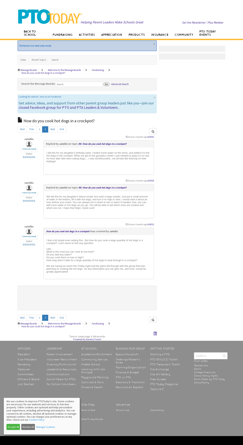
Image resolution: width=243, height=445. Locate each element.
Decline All (28, 427)
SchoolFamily (201, 382)
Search (55, 59)
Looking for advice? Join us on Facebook (40, 96)
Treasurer (23, 369)
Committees (25, 374)
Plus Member (215, 22)
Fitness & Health (92, 387)
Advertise (123, 404)
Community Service (94, 359)
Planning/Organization (131, 367)
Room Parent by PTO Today (209, 379)
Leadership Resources (61, 369)
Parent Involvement (60, 354)
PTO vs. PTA (123, 377)
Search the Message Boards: (38, 83)
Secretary (23, 364)
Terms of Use (122, 410)
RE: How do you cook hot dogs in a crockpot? (102, 143)
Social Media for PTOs (61, 379)
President (23, 354)
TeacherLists (201, 365)
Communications (58, 374)
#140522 (150, 224)
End (62, 129)
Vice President (27, 359)
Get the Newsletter (194, 22)
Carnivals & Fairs (92, 382)
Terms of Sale (88, 410)
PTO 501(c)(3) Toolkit (164, 359)
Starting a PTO (160, 354)
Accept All (13, 427)
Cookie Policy (157, 410)
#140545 (150, 137)
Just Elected (25, 384)
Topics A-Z (157, 389)
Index (23, 59)
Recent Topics (39, 59)
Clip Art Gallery (160, 374)
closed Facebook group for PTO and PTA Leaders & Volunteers (68, 107)
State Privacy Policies (92, 419)
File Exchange (159, 369)
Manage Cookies (45, 426)
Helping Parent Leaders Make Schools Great (111, 22)
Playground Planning (94, 377)
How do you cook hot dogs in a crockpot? (68, 231)
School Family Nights (206, 375)
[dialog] (42, 416)
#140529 (150, 180)
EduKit (197, 369)
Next (52, 129)
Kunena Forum (93, 339)
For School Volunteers (61, 384)
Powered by (79, 339)
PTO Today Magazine (164, 384)
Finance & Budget (127, 372)
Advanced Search (120, 84)
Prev (31, 129)
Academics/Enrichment (96, 354)
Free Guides (158, 379)
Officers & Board (28, 379)
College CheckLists (205, 372)
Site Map (88, 404)
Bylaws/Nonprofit (127, 354)
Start (22, 129)
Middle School (90, 364)
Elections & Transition (130, 382)
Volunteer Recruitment (62, 359)
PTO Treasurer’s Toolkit (165, 364)
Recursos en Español (129, 387)
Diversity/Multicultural (61, 364)
